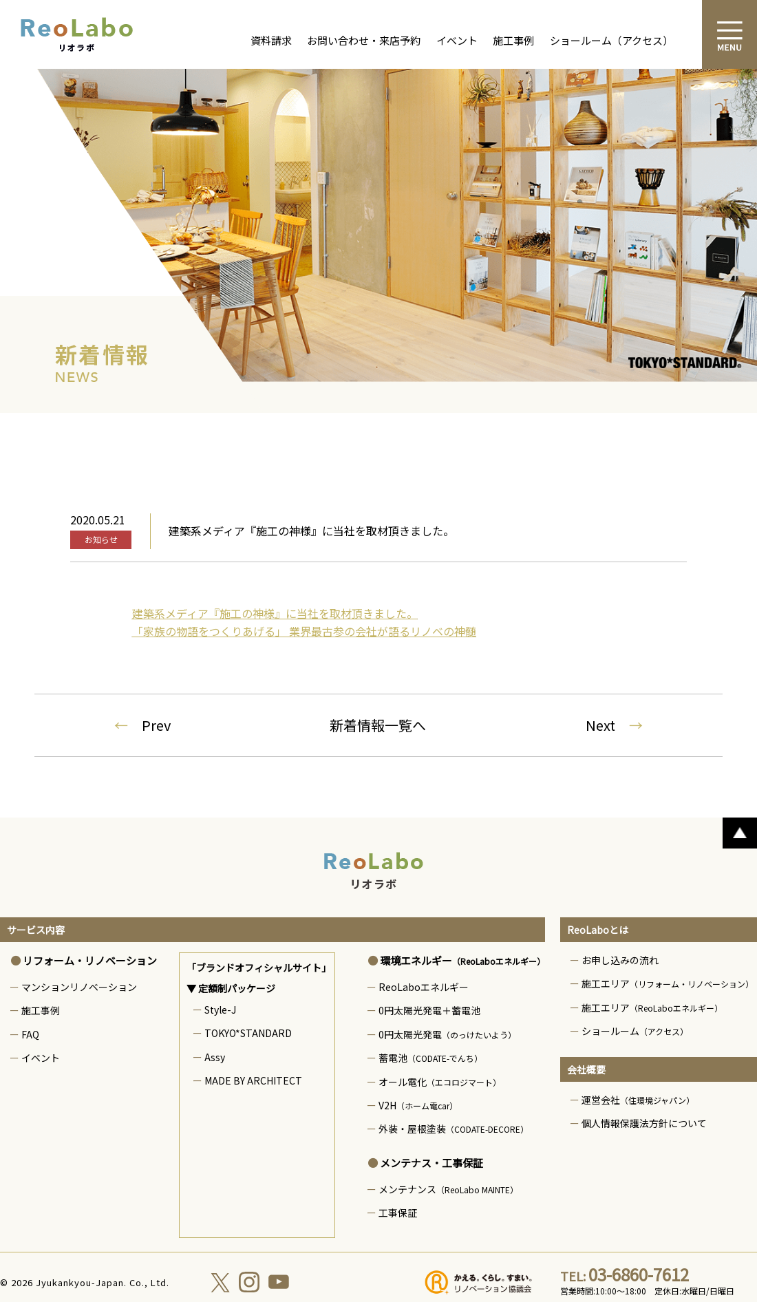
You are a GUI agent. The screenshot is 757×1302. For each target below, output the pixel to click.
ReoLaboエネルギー (423, 987)
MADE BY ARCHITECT (253, 1080)
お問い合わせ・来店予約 (363, 40)
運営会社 (638, 1100)
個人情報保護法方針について (644, 1123)
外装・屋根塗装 (453, 1128)
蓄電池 (430, 1058)
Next (614, 725)
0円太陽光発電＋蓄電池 (429, 1010)
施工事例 (513, 40)
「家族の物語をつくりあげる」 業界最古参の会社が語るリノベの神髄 (304, 631)
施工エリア (668, 983)
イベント (457, 40)
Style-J (220, 1009)
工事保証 (397, 1212)
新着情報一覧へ (378, 725)
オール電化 (439, 1082)
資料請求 (271, 40)
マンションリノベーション (79, 987)
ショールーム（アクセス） (611, 40)
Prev (142, 725)
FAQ (30, 1034)
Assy (214, 1057)
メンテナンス (448, 1189)
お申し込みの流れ (620, 960)
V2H (418, 1105)
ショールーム (635, 1031)
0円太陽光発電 (447, 1034)
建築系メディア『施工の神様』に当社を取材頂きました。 (275, 613)
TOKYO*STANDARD (248, 1033)
